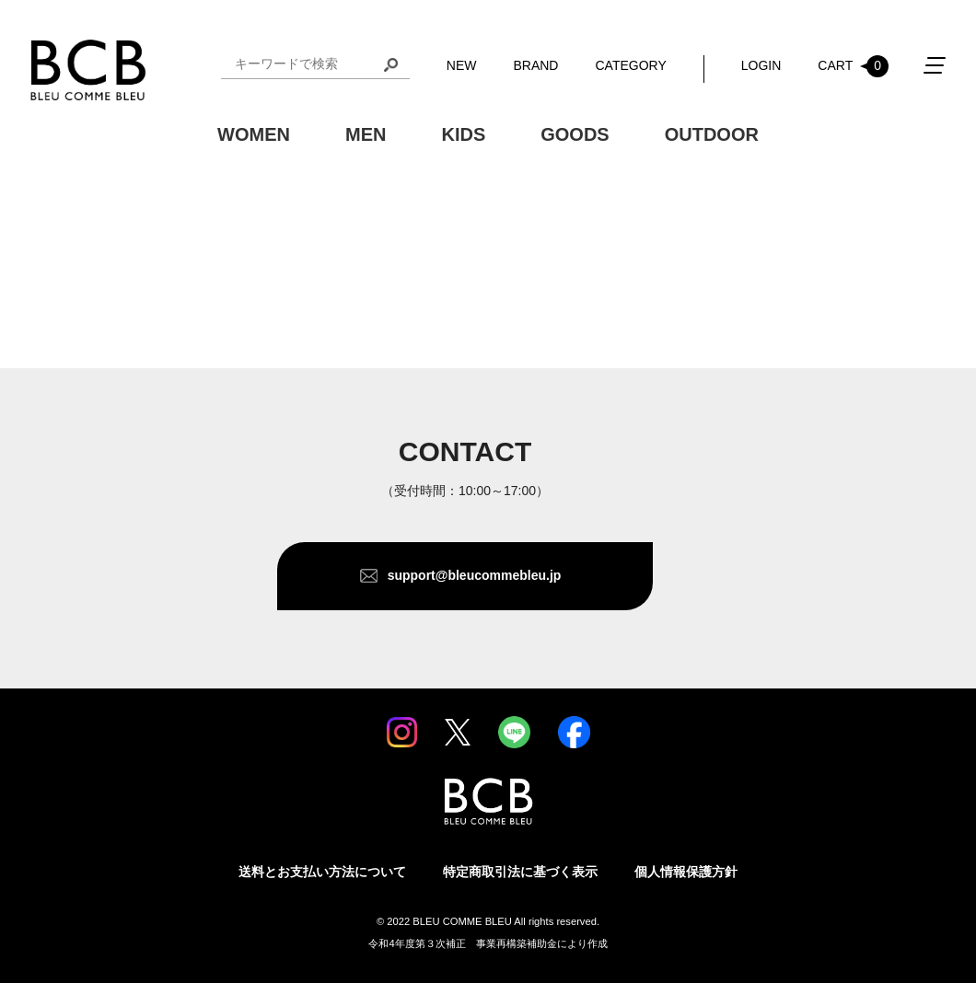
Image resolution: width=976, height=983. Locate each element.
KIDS (463, 134)
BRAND (535, 65)
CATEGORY (630, 65)
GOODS (574, 134)
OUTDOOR (712, 134)
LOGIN (761, 65)
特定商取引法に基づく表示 (520, 871)
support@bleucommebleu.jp (475, 575)
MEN (365, 134)
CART (853, 66)
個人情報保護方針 (686, 871)
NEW (462, 65)
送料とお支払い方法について (322, 871)
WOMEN (253, 134)
